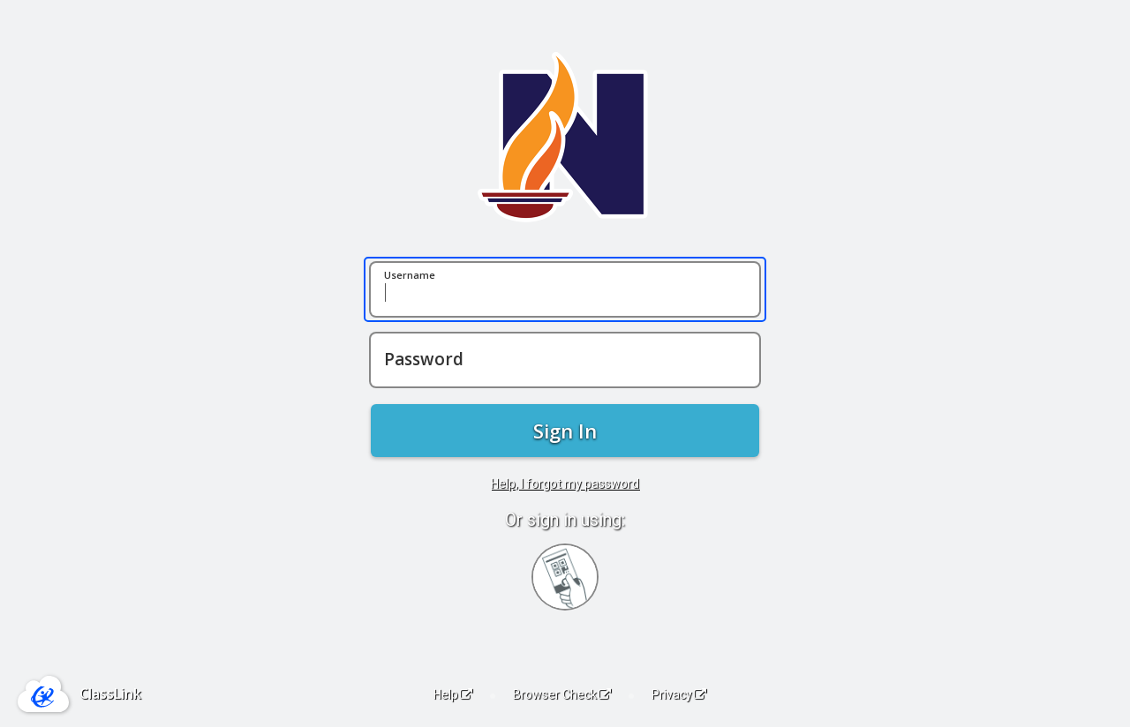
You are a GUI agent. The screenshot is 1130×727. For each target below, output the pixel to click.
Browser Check (562, 694)
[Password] (565, 360)
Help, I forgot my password (565, 483)
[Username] (565, 289)
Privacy (679, 694)
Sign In (565, 430)
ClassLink (110, 693)
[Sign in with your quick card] (565, 577)
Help (452, 694)
